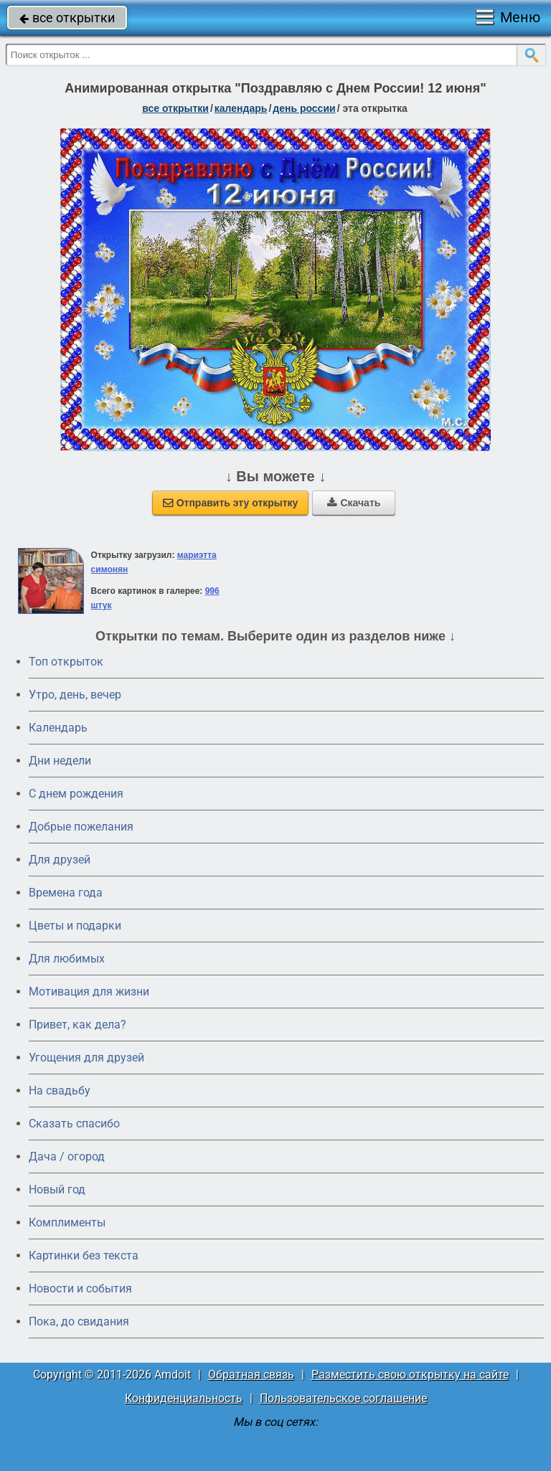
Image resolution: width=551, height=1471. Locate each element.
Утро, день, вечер (75, 694)
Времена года (66, 892)
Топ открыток (66, 661)
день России (304, 108)
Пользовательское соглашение (343, 1398)
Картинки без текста (83, 1255)
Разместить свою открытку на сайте (410, 1374)
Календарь (241, 108)
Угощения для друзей (86, 1057)
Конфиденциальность (183, 1398)
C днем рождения (76, 793)
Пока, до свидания (79, 1321)
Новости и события (80, 1288)
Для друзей (59, 859)
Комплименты (67, 1222)
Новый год (57, 1189)
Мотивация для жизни (89, 991)
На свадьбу (59, 1090)
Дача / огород (67, 1156)
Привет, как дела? (77, 1024)
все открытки (67, 17)
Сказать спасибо (74, 1123)
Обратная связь (251, 1374)
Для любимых (67, 958)
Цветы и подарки (75, 925)
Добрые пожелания (81, 826)
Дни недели (60, 760)
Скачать (353, 503)
